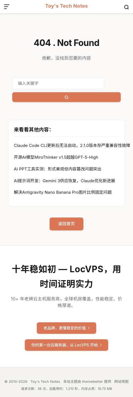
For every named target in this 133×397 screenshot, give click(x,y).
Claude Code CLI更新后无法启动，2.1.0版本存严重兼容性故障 (72, 145)
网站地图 (121, 381)
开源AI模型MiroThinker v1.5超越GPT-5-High (56, 157)
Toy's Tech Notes (66, 6)
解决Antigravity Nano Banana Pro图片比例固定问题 (63, 192)
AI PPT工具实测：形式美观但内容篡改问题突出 (57, 169)
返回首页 (66, 223)
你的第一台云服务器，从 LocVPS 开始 (66, 345)
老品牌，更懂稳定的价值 (66, 328)
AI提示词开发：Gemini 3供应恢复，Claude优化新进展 (64, 180)
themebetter (92, 381)
